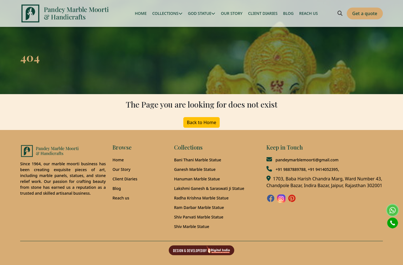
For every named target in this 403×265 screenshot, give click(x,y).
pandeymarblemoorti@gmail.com (306, 159)
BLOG (288, 13)
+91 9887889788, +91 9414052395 (306, 169)
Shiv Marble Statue (191, 226)
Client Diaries (125, 179)
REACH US (308, 13)
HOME (141, 13)
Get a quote (364, 13)
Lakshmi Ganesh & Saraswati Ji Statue (209, 188)
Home (118, 159)
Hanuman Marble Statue (197, 179)
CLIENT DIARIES (262, 13)
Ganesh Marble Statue (194, 169)
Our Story (121, 169)
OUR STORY (231, 13)
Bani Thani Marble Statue (197, 159)
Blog (117, 188)
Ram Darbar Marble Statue (199, 207)
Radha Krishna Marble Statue (201, 198)
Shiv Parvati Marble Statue (198, 217)
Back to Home (201, 122)
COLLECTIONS (167, 13)
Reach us (121, 198)
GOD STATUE (201, 13)
